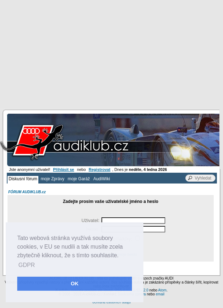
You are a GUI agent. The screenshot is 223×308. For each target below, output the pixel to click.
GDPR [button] (26, 265)
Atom (162, 290)
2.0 (145, 290)
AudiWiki (101, 178)
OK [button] (75, 283)
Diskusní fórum (23, 178)
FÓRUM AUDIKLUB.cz (27, 192)
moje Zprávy (52, 178)
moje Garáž (79, 178)
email (160, 294)
